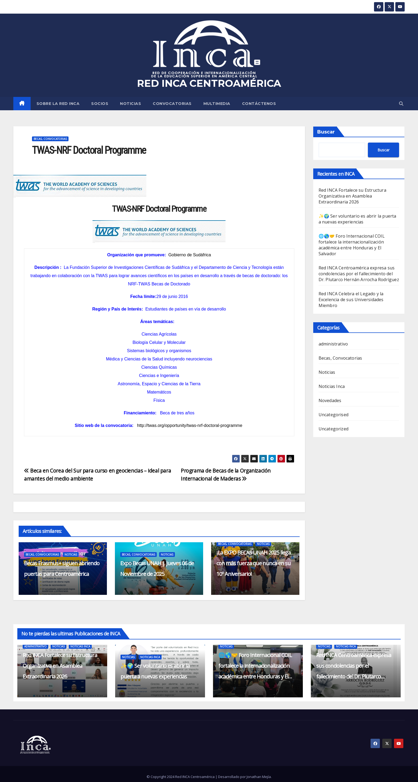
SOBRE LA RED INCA (58, 103)
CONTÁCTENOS (259, 103)
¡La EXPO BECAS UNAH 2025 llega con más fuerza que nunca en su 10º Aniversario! (253, 563)
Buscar (326, 132)
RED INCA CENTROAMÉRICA (209, 83)
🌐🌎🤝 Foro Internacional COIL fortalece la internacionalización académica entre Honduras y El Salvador (352, 245)
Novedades (330, 400)
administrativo (333, 344)
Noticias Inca (332, 386)
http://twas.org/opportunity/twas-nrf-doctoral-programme (189, 425)
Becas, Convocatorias (50, 139)
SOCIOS (99, 103)
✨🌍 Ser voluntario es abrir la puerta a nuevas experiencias (357, 219)
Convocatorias (172, 103)
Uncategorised (334, 415)
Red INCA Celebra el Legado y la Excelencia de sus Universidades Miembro (351, 299)
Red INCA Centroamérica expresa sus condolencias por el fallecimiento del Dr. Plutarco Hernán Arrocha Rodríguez (359, 273)
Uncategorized (334, 429)
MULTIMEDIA (216, 103)
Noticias (130, 103)
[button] (401, 104)
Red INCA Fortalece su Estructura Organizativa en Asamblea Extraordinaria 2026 (352, 196)
